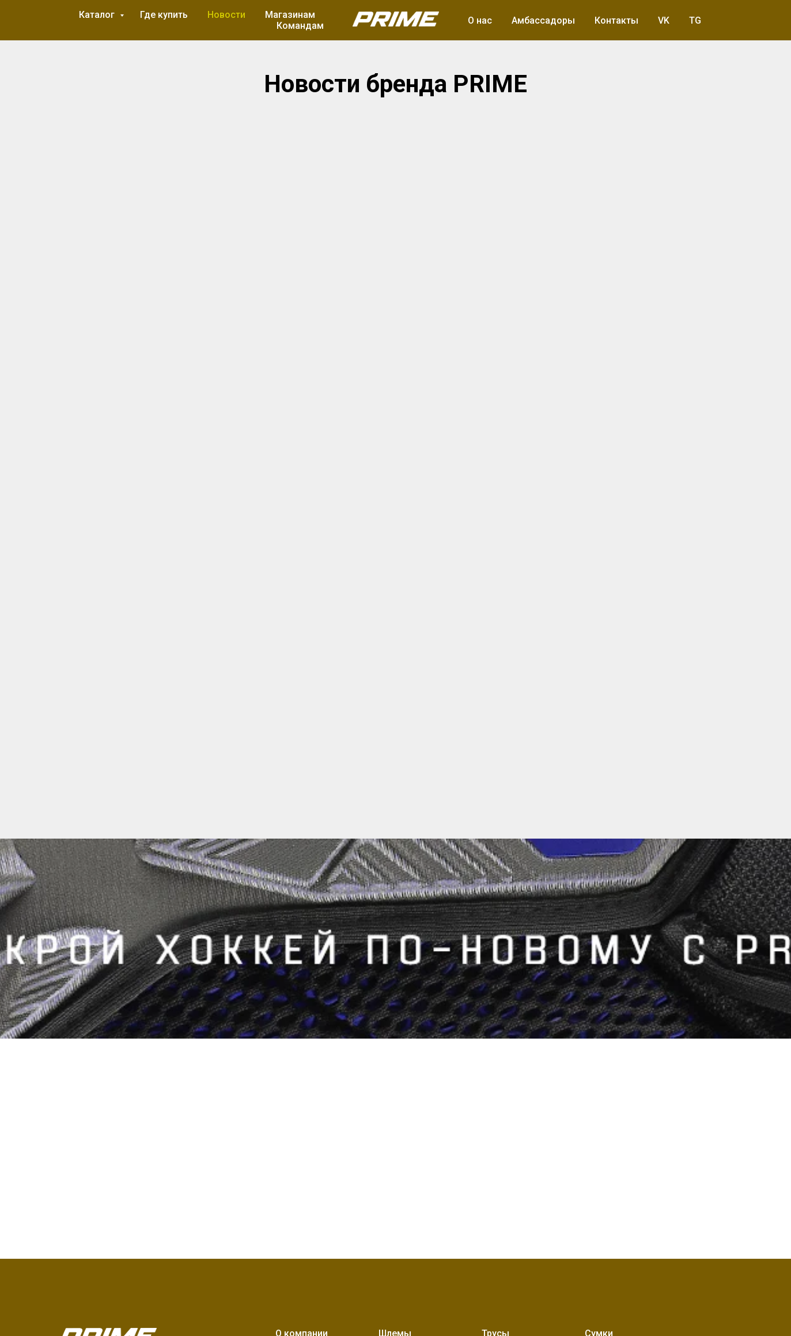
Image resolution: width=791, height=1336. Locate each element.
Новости (226, 14)
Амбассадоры (543, 20)
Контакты (616, 20)
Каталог (98, 14)
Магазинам (290, 14)
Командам (300, 25)
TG (695, 20)
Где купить (164, 14)
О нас (480, 20)
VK (663, 20)
